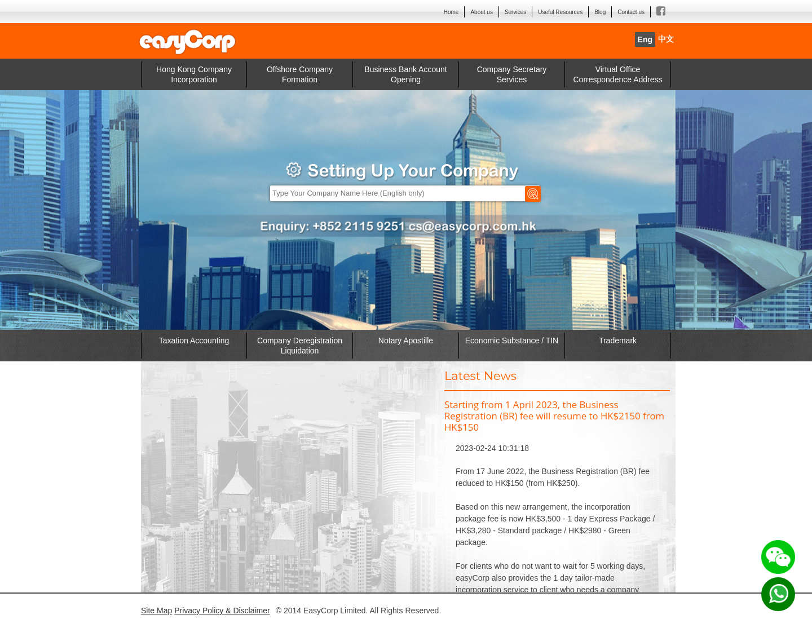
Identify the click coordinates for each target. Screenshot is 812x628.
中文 (666, 39)
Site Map (156, 610)
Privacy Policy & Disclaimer (222, 610)
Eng (645, 39)
